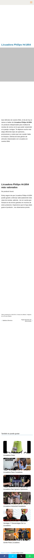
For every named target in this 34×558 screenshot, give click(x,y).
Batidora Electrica (7, 320)
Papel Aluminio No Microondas (26, 320)
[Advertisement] (17, 24)
